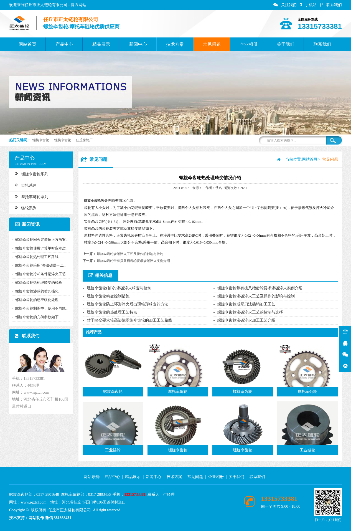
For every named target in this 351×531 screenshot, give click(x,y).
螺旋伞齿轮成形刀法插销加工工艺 (246, 304)
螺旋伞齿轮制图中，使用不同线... (39, 308)
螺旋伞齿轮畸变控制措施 (108, 296)
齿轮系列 (23, 185)
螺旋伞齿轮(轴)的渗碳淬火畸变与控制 (119, 288)
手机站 (308, 5)
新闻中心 (138, 44)
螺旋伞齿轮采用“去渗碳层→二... (38, 265)
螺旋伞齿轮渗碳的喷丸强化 (34, 291)
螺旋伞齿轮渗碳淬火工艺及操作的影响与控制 (130, 254)
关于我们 (285, 44)
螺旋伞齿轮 (40, 140)
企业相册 (249, 44)
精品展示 (101, 44)
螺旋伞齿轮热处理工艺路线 (34, 257)
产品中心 (64, 44)
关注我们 (285, 5)
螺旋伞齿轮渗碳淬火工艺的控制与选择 (250, 312)
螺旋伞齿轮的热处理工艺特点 (112, 312)
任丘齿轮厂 (84, 140)
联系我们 (331, 5)
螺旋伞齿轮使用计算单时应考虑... (39, 248)
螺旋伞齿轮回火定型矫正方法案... (39, 239)
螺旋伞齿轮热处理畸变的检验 (36, 282)
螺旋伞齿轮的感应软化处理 (34, 300)
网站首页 (27, 44)
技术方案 (175, 44)
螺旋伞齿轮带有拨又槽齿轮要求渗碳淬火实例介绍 (133, 261)
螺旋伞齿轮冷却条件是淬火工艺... (39, 274)
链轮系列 (23, 207)
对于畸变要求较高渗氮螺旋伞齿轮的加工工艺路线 (129, 320)
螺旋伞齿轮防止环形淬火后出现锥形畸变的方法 (127, 304)
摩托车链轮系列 (29, 196)
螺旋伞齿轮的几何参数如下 (34, 317)
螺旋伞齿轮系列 (29, 173)
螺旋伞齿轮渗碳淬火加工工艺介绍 (246, 320)
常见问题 (212, 44)
